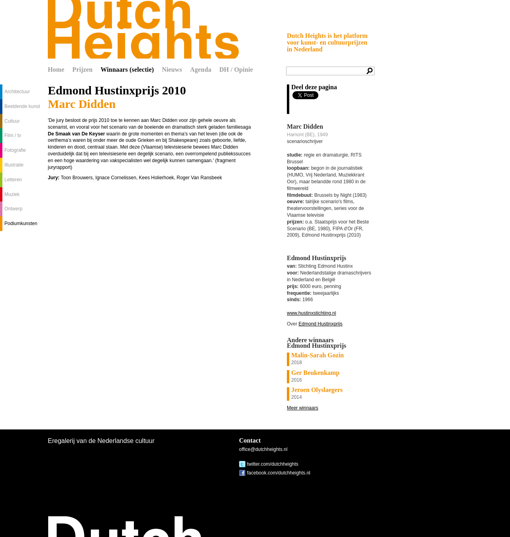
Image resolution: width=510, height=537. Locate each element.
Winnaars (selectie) (127, 69)
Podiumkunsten (20, 223)
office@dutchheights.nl (263, 449)
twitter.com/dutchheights (272, 464)
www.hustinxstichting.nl (311, 313)
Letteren (13, 179)
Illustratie (14, 165)
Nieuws (172, 69)
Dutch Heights (143, 29)
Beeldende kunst (22, 106)
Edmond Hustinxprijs (320, 324)
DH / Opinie (236, 69)
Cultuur (12, 121)
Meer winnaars (302, 408)
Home (56, 69)
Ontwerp (13, 209)
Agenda (200, 69)
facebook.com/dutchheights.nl (278, 473)
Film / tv (12, 135)
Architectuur (17, 91)
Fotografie (15, 150)
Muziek (12, 194)
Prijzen (83, 69)
